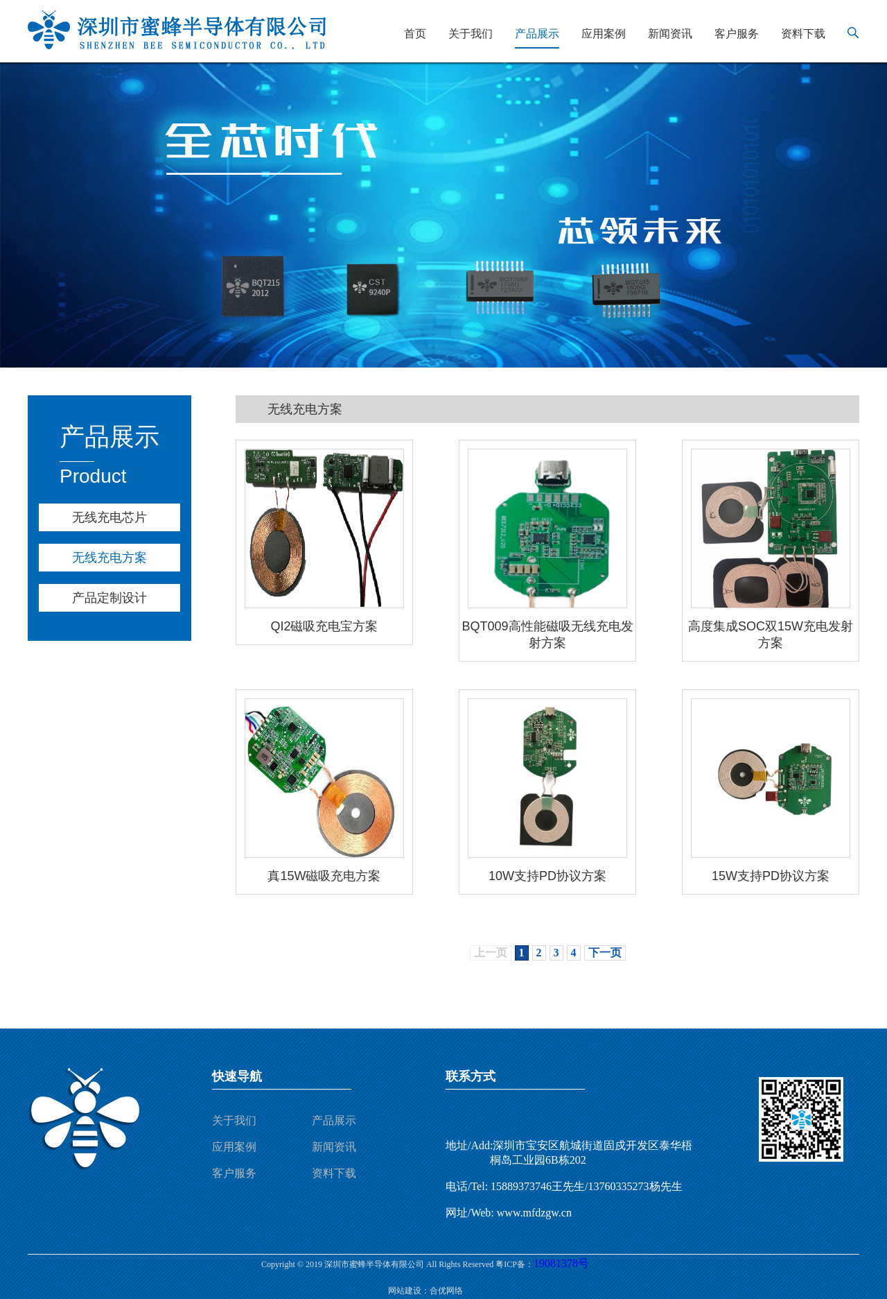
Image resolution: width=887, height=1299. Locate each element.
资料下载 (803, 34)
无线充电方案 (109, 558)
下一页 (605, 952)
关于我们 (470, 34)
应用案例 (603, 34)
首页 (415, 34)
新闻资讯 (670, 34)
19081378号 (561, 1263)
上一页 (490, 952)
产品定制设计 (109, 598)
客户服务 (736, 34)
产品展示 (537, 34)
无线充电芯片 (109, 517)
